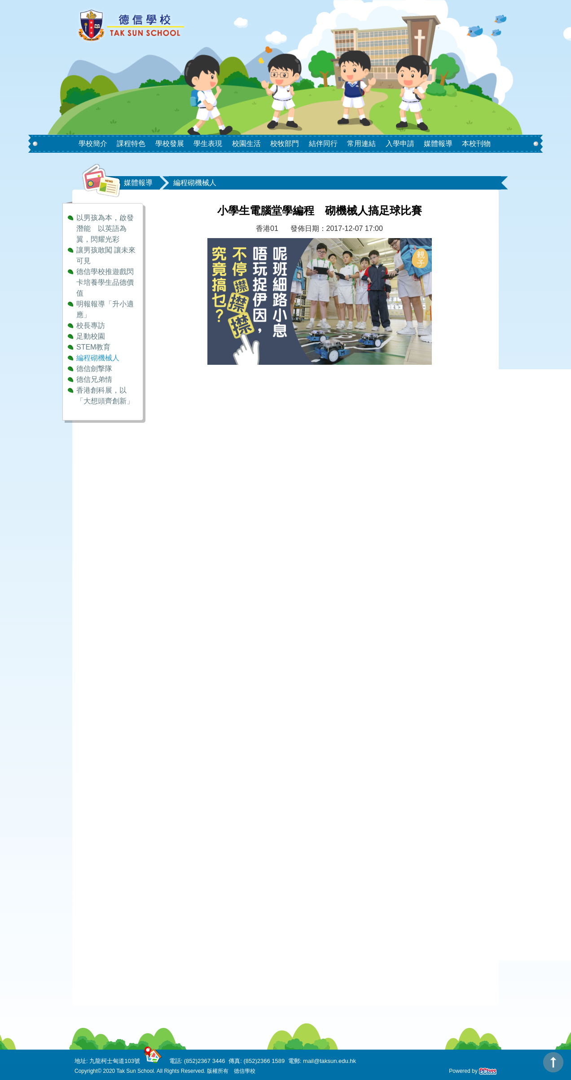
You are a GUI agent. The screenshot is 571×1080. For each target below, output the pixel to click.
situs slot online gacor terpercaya (222, 859)
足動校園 (90, 336)
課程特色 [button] (131, 143)
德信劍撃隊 (94, 368)
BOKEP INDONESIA (203, 500)
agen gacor (188, 521)
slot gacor (185, 685)
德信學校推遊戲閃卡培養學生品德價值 (105, 282)
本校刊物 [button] (476, 143)
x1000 (180, 746)
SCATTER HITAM (198, 623)
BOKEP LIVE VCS (199, 510)
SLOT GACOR (193, 479)
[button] (109, 136)
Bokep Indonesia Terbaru (210, 398)
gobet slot (185, 808)
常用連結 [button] (361, 143)
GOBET (182, 449)
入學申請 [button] (400, 143)
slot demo (185, 921)
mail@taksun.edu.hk (329, 1061)
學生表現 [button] (207, 143)
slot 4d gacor (190, 551)
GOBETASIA (190, 439)
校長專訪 (90, 325)
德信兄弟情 (94, 379)
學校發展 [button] (169, 143)
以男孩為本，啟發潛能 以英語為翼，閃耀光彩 (105, 228)
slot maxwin (189, 644)
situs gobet (187, 777)
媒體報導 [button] (438, 143)
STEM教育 (93, 347)
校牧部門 (284, 143)
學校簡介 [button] (93, 143)
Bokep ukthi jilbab (198, 418)
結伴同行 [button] (323, 143)
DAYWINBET (191, 428)
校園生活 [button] (246, 143)
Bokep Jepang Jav (199, 408)
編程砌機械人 (97, 358)
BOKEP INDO (192, 490)
